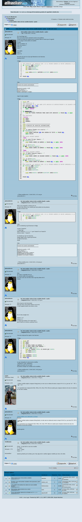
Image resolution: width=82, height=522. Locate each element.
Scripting (11, 20)
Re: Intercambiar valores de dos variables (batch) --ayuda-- (35, 214)
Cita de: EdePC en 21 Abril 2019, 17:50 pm (27, 432)
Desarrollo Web (14, 498)
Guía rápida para (39, 12)
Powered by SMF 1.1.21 (36, 513)
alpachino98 (44, 509)
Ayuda (34, 6)
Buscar (39, 6)
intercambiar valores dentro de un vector (20, 505)
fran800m (66, 499)
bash (43, 506)
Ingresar (75, 1)
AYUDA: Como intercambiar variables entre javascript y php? (25, 497)
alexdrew (44, 494)
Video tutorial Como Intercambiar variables (21, 494)
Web (28, 6)
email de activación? (70, 4)
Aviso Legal (26, 513)
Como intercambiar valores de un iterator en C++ (22, 508)
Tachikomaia (8, 458)
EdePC (6, 392)
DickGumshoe (45, 502)
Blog (31, 6)
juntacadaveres (8, 31)
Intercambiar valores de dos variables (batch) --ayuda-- (24, 21)
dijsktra (65, 509)
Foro (25, 6)
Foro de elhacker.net (11, 17)
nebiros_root (45, 498)
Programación (11, 18)
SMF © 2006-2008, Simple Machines (53, 513)
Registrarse (49, 6)
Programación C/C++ (15, 495)
